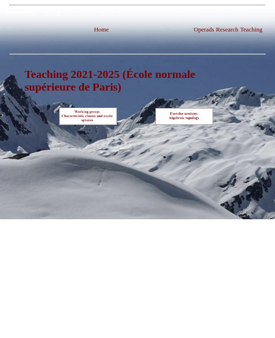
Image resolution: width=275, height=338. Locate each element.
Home (101, 29)
